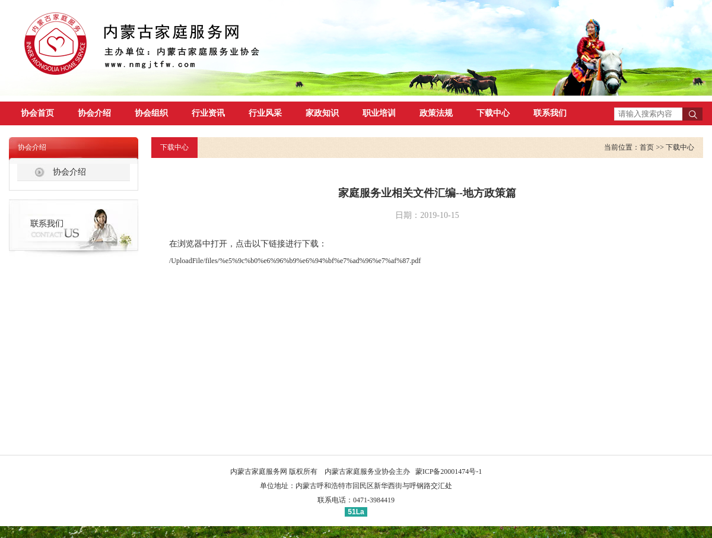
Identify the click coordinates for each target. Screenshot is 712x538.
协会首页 (37, 113)
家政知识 (322, 113)
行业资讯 (208, 113)
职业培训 (379, 113)
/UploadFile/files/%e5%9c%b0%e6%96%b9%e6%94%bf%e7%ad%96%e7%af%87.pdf (295, 261)
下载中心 (493, 113)
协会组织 (151, 113)
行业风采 (265, 113)
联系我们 (550, 113)
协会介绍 (94, 113)
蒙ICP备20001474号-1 (448, 471)
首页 (647, 147)
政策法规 (436, 113)
